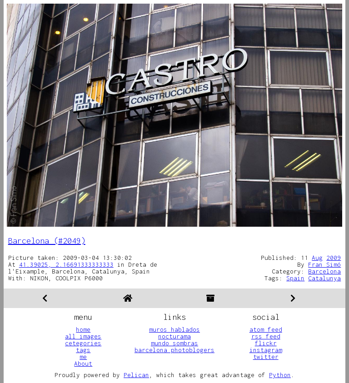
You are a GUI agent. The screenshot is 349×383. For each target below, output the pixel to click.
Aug (317, 257)
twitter (266, 356)
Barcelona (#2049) (46, 240)
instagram (265, 349)
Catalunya (324, 278)
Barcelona (324, 271)
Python (280, 374)
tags (83, 349)
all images (83, 336)
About (83, 363)
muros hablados (174, 329)
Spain (295, 278)
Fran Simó (324, 264)
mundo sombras (174, 343)
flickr (266, 343)
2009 (333, 257)
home (83, 329)
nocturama (174, 336)
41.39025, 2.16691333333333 (66, 264)
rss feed (265, 336)
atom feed (265, 329)
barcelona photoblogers (174, 349)
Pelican (136, 374)
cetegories (83, 343)
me (83, 356)
